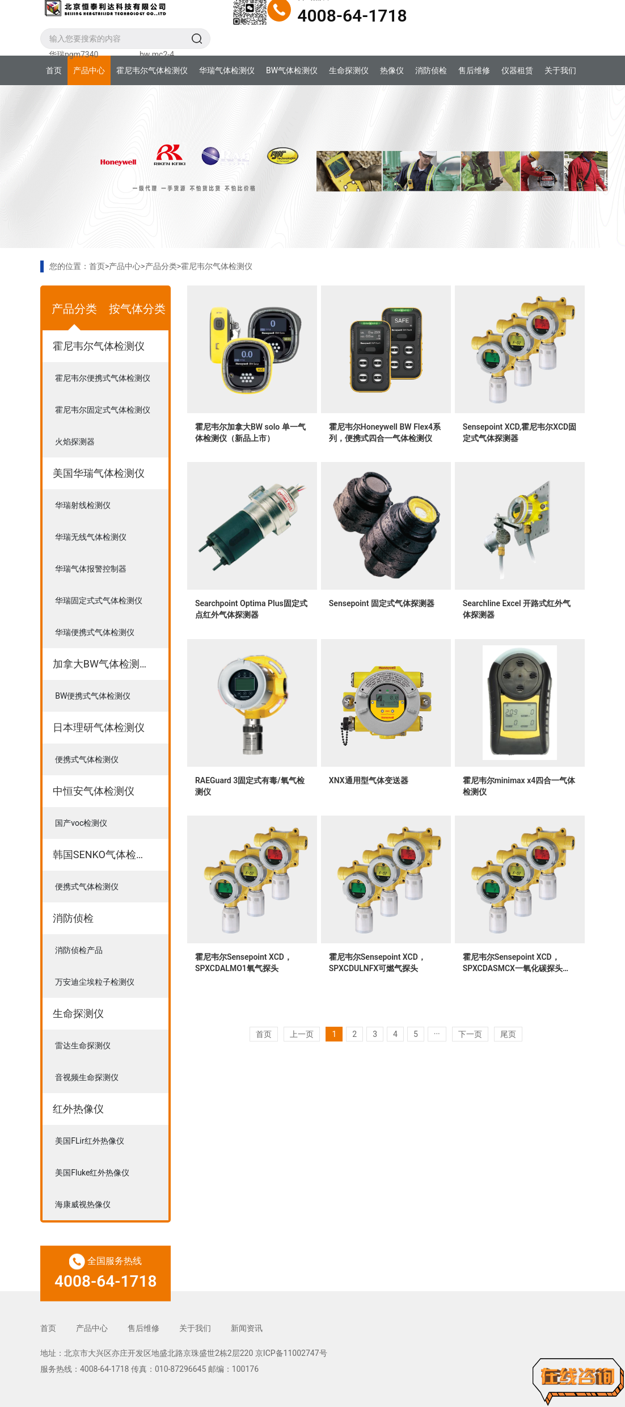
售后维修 (474, 70)
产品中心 (89, 70)
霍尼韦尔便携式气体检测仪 (102, 378)
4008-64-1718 (352, 16)
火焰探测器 (75, 441)
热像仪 (392, 70)
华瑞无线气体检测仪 (90, 536)
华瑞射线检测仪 (83, 505)
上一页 (302, 1034)
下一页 (470, 1034)
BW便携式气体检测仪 (92, 695)
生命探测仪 (349, 70)
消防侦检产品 (79, 950)
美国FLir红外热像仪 (89, 1140)
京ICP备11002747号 (291, 1353)
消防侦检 (431, 70)
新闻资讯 (247, 1328)
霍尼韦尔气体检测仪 (152, 70)
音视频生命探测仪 (87, 1077)
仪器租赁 (517, 70)
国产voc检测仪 (81, 823)
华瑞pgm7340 (73, 54)
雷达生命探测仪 (83, 1045)
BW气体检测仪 (292, 70)
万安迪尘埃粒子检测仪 (94, 981)
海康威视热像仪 (83, 1204)
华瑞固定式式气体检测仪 (98, 600)
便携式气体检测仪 (87, 759)
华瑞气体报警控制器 (90, 568)
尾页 (508, 1034)
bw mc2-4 (157, 54)
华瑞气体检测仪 (227, 70)
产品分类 (161, 266)
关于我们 (560, 70)
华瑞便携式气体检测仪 (94, 632)
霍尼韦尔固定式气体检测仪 (102, 409)
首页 (54, 70)
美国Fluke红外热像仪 (92, 1172)
